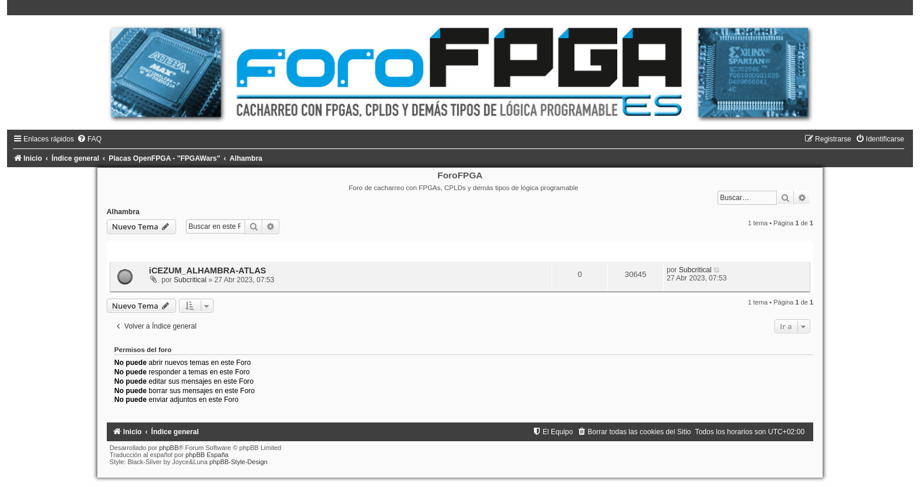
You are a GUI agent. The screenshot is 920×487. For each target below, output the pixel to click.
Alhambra (123, 212)
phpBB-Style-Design (238, 461)
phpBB (168, 447)
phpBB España (206, 454)
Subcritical (190, 280)
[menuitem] (89, 139)
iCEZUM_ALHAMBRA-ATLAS (207, 270)
